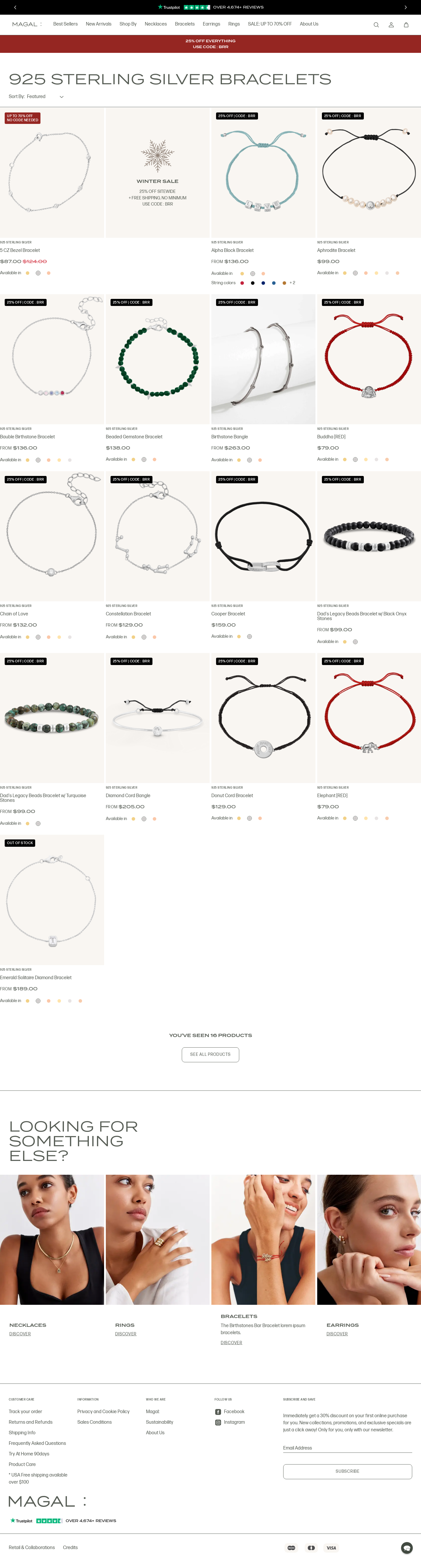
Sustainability (159, 1422)
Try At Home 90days (29, 1454)
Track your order (25, 1412)
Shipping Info (22, 1433)
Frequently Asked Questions (37, 1443)
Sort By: (17, 97)
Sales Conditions (94, 1422)
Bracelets (177, 24)
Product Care (22, 1464)
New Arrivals (91, 24)
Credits (70, 1548)
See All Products (210, 1054)
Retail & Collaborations (32, 1548)
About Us (301, 24)
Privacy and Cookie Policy (103, 1412)
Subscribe (347, 1471)
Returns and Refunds (30, 1422)
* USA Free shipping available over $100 (38, 1478)
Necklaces (148, 24)
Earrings (204, 24)
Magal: (152, 1412)
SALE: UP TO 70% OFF (262, 24)
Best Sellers (58, 24)
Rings (226, 24)
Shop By (120, 24)
